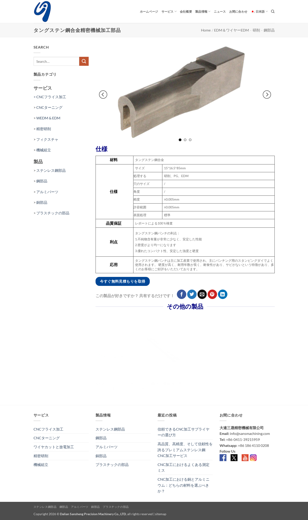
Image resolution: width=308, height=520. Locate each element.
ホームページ (149, 11)
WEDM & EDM (48, 118)
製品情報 (202, 11)
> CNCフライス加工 (50, 97)
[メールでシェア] (202, 294)
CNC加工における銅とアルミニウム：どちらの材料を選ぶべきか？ (183, 485)
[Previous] (103, 95)
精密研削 (43, 128)
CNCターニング (49, 107)
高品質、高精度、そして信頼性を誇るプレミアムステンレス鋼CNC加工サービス (185, 450)
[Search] (272, 11)
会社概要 (186, 11)
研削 (256, 30)
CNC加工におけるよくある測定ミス (183, 467)
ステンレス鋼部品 (51, 170)
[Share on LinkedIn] (222, 294)
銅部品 (41, 202)
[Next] (267, 95)
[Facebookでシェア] (181, 294)
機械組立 (43, 150)
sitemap (160, 514)
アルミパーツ (47, 192)
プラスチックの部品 (52, 213)
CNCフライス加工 (48, 429)
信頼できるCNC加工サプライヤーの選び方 (183, 432)
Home (206, 30)
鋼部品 (269, 30)
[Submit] (83, 61)
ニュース (220, 11)
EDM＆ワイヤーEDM (231, 30)
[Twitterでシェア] (192, 294)
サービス (169, 11)
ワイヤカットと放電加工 (54, 447)
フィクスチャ (47, 139)
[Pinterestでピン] (212, 294)
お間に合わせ (238, 11)
